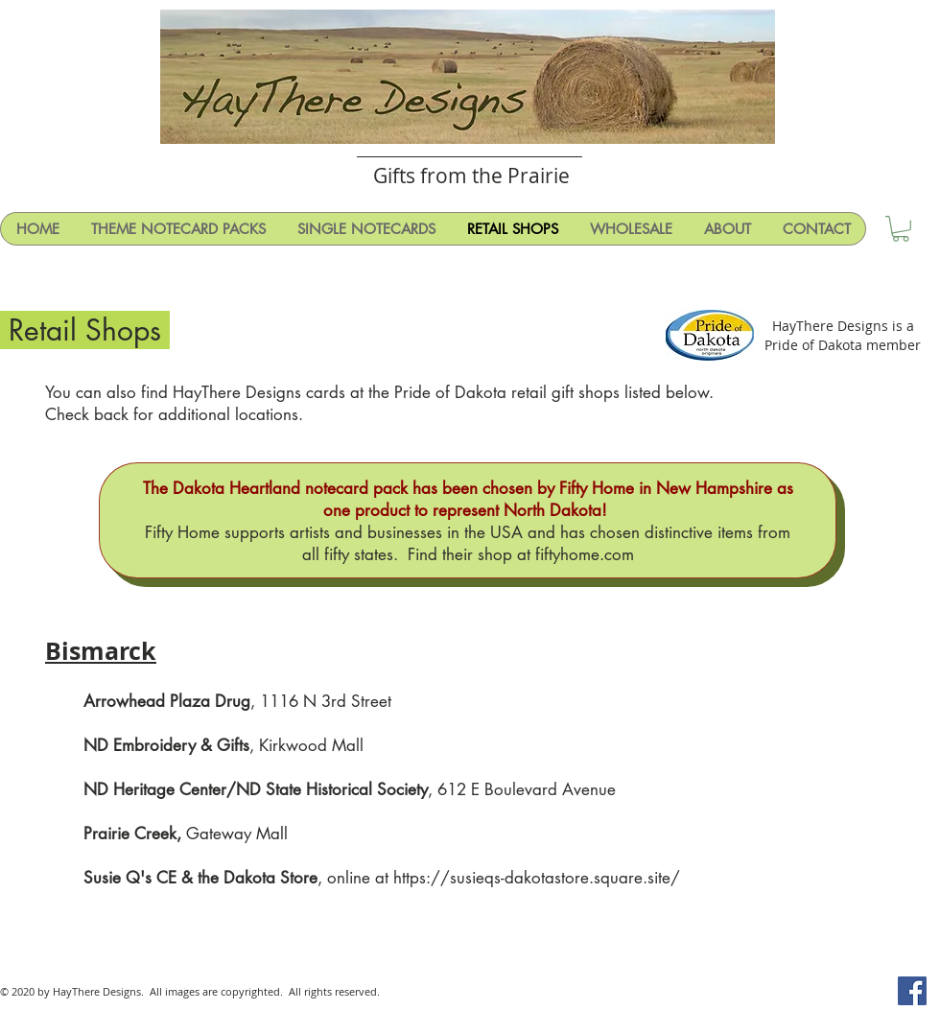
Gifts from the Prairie (471, 175)
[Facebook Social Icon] (912, 990)
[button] (900, 229)
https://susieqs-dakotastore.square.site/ (536, 877)
